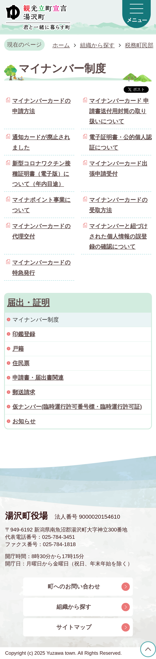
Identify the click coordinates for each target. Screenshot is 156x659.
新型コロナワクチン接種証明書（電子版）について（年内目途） (41, 173)
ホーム (61, 45)
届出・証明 (28, 302)
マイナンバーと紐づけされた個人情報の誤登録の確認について (118, 236)
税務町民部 (139, 45)
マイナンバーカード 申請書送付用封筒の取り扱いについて (119, 111)
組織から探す (97, 45)
